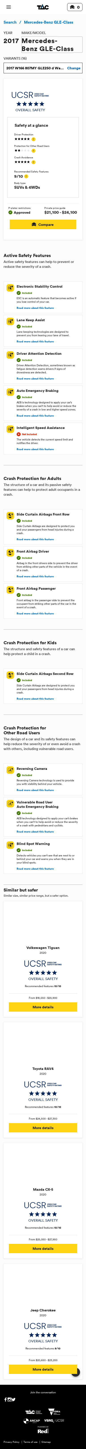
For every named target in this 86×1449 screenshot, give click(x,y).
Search (10, 22)
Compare (43, 224)
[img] (30, 102)
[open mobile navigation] (9, 7)
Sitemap (46, 1442)
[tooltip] (33, 139)
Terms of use (30, 1442)
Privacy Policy (12, 1442)
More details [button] (43, 1007)
